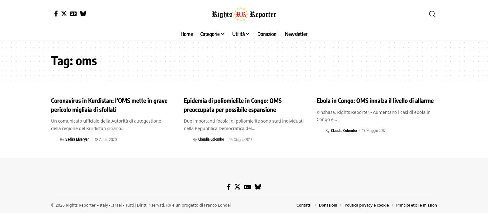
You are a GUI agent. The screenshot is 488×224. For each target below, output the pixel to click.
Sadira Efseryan (78, 139)
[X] (63, 13)
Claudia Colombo (211, 139)
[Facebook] (56, 13)
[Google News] (73, 13)
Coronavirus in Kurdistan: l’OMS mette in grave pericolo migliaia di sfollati (108, 105)
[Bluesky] (83, 13)
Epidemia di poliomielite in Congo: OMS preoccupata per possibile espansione (239, 105)
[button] (432, 14)
